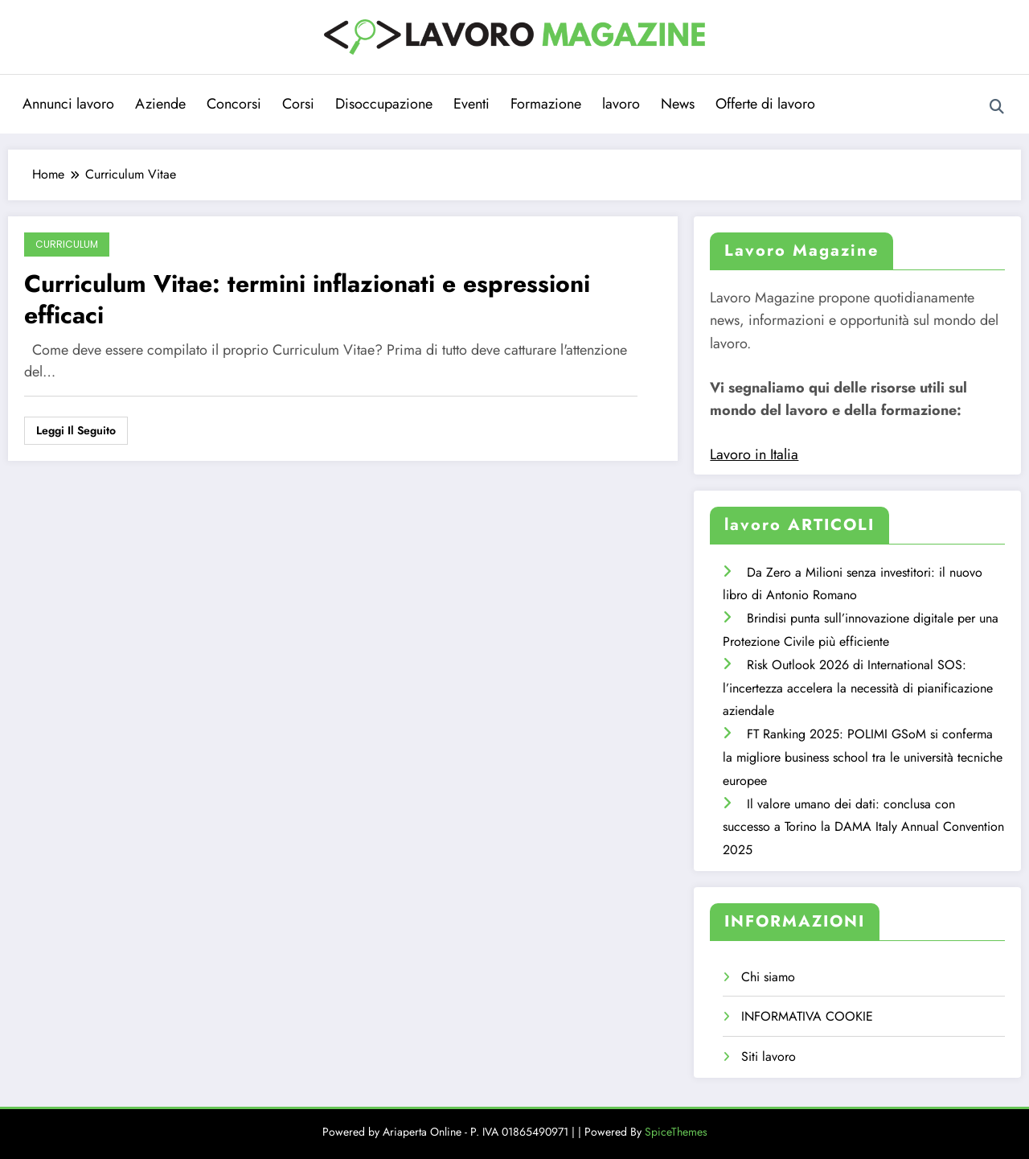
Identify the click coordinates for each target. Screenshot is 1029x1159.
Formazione (545, 103)
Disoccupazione (384, 103)
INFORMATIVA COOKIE (807, 1016)
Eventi (471, 103)
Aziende (160, 103)
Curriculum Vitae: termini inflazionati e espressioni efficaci (307, 299)
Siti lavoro (768, 1056)
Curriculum (66, 244)
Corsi (298, 103)
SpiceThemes (676, 1132)
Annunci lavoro (68, 103)
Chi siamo (768, 977)
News (678, 103)
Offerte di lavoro (765, 103)
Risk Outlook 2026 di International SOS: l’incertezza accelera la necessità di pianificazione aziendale (858, 688)
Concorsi (234, 103)
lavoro (621, 103)
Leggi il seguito (76, 430)
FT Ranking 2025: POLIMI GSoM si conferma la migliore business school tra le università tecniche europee (862, 757)
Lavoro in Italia (754, 454)
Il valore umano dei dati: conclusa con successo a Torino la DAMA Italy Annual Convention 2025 (863, 827)
